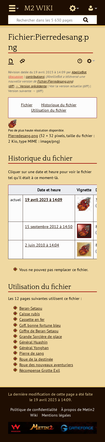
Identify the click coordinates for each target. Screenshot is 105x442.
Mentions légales (56, 415)
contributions (35, 76)
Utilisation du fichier (48, 110)
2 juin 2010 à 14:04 (42, 245)
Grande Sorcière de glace (40, 336)
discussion (16, 76)
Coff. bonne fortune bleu (40, 325)
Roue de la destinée (36, 359)
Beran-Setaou (30, 308)
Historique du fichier (58, 104)
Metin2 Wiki (38, 8)
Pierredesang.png (23, 135)
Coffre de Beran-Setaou (39, 330)
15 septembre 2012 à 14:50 (49, 226)
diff (11, 86)
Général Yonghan (34, 347)
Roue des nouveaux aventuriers (46, 364)
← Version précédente (31, 86)
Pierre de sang (31, 353)
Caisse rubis (29, 313)
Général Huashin (33, 342)
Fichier (26, 104)
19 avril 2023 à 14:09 (43, 199)
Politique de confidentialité (33, 409)
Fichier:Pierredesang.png (55, 81)
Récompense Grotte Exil (39, 370)
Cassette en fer (32, 319)
